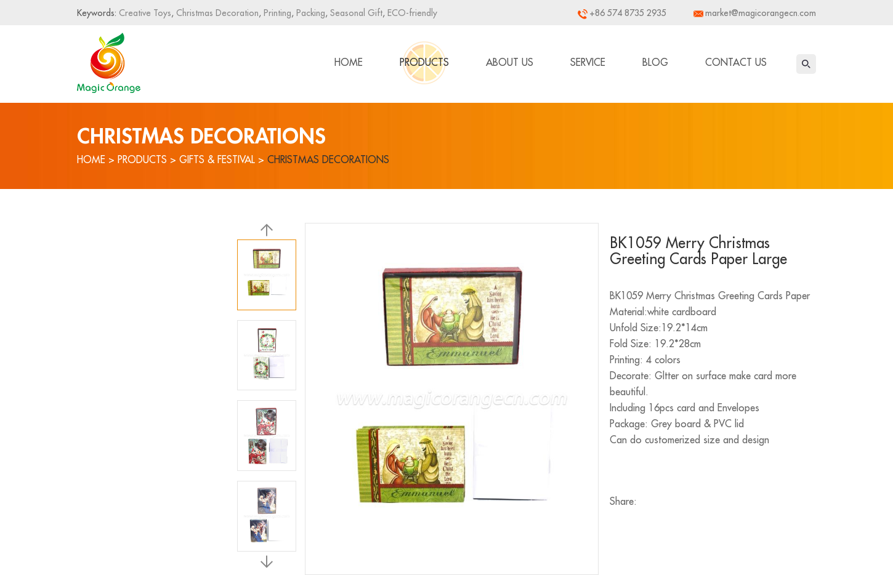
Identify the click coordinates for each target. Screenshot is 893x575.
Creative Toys (145, 13)
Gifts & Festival (217, 160)
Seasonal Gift (355, 13)
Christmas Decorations (328, 160)
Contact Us (736, 63)
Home (348, 63)
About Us (509, 63)
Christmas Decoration (216, 13)
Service (587, 63)
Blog (655, 63)
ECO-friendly (411, 13)
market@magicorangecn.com (760, 13)
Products (424, 63)
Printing (276, 13)
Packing (309, 13)
